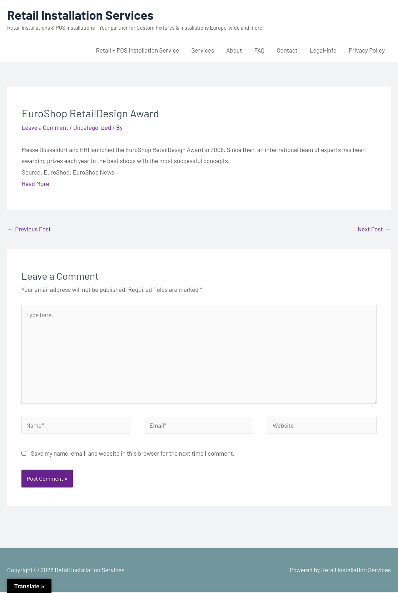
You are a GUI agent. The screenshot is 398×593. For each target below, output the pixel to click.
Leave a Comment (45, 127)
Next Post (373, 228)
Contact (287, 50)
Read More (35, 183)
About (234, 50)
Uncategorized (93, 127)
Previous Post (29, 228)
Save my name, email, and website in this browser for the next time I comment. (132, 454)
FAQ (259, 50)
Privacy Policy (367, 50)
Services (202, 50)
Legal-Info (323, 50)
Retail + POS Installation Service (137, 50)
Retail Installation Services (81, 14)
